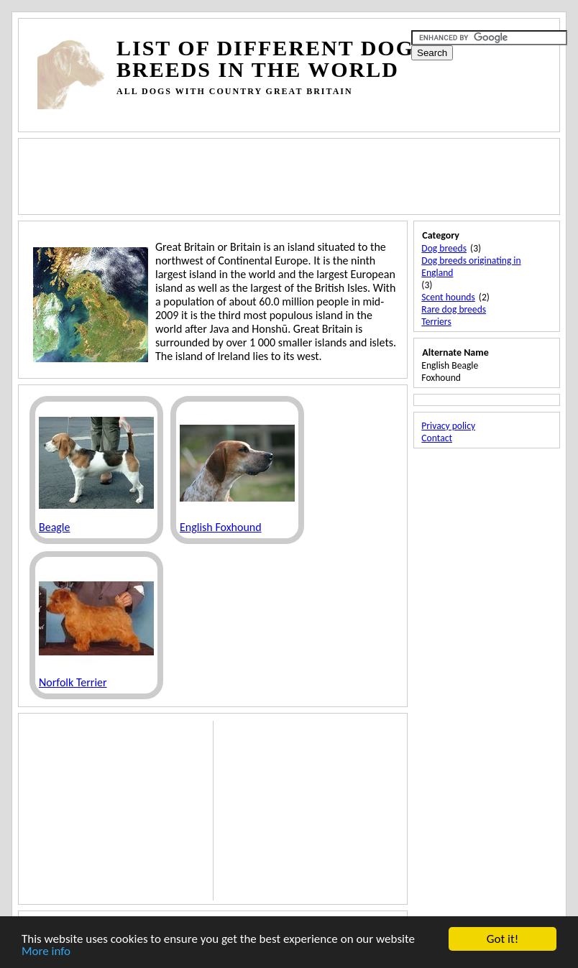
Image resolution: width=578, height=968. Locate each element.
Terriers (436, 321)
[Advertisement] (299, 114)
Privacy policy (448, 426)
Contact (436, 438)
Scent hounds (447, 297)
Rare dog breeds (453, 309)
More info (46, 951)
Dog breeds (444, 248)
